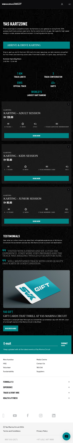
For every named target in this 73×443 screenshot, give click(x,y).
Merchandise (8, 359)
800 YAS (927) (11, 439)
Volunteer (7, 367)
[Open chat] (66, 436)
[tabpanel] (36, 140)
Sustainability (8, 371)
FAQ (4, 363)
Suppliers (40, 371)
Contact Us (41, 363)
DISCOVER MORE (10, 328)
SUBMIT (64, 343)
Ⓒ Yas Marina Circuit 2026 (13, 427)
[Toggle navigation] (69, 4)
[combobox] (36, 45)
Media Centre (42, 359)
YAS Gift (40, 367)
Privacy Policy (42, 431)
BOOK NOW (36, 135)
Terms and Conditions (11, 431)
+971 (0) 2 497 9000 (45, 439)
